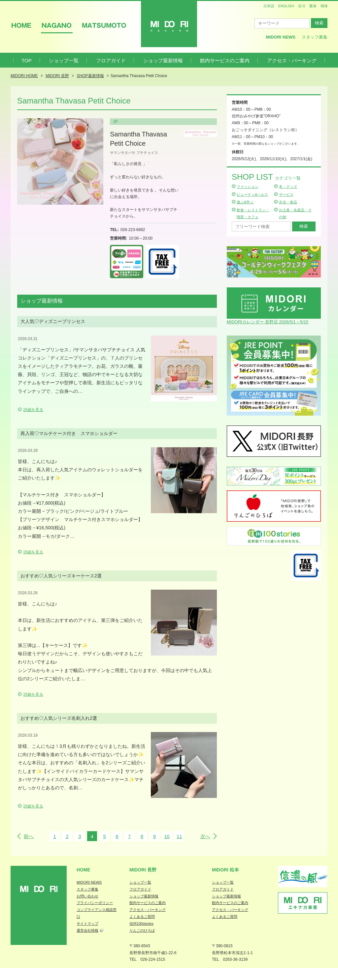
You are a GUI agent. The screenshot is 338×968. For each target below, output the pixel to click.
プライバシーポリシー (95, 903)
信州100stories (141, 923)
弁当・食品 (288, 202)
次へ (205, 836)
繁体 (313, 6)
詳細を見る (33, 409)
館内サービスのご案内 (225, 60)
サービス (286, 194)
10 (167, 836)
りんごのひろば (142, 930)
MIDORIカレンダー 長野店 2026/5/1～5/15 (267, 321)
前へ (29, 836)
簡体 (324, 6)
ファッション (247, 187)
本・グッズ (288, 187)
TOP (26, 60)
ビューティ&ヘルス (252, 194)
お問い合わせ (87, 896)
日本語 (268, 6)
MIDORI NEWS (89, 882)
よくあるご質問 (142, 917)
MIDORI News (280, 37)
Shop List (266, 176)
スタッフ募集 (314, 37)
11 (179, 836)
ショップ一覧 (64, 60)
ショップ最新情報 (163, 60)
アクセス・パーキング (292, 60)
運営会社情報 (87, 930)
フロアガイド (111, 60)
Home (83, 869)
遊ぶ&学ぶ (245, 202)
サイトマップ (87, 923)
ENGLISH (286, 6)
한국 (301, 6)
